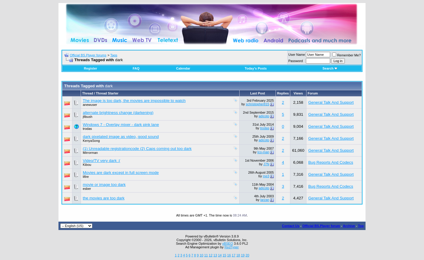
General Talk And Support (331, 102)
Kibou (87, 164)
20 (247, 255)
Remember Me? (346, 55)
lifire (86, 176)
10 (201, 255)
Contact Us (290, 226)
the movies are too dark (103, 198)
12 (210, 255)
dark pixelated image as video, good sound (121, 136)
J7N (266, 164)
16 (229, 255)
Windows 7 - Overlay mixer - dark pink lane (121, 124)
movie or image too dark (104, 184)
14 (220, 255)
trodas (87, 128)
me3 (266, 176)
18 (238, 255)
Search (330, 68)
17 (233, 255)
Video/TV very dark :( (101, 160)
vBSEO (227, 243)
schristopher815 (257, 104)
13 (215, 255)
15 (224, 255)
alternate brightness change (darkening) (118, 112)
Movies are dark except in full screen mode (121, 172)
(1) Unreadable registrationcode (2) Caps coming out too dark (137, 148)
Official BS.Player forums (88, 55)
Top (361, 226)
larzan (264, 200)
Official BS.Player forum (321, 226)
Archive (349, 226)
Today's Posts (256, 68)
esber (87, 188)
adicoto (263, 116)
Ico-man (263, 152)
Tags (113, 55)
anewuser (90, 104)
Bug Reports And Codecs (330, 162)
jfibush (87, 116)
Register (90, 68)
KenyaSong (91, 140)
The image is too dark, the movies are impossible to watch (134, 100)
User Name (296, 54)
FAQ (136, 68)
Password (295, 61)
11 (206, 255)
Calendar (183, 68)
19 (242, 255)
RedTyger (232, 247)
